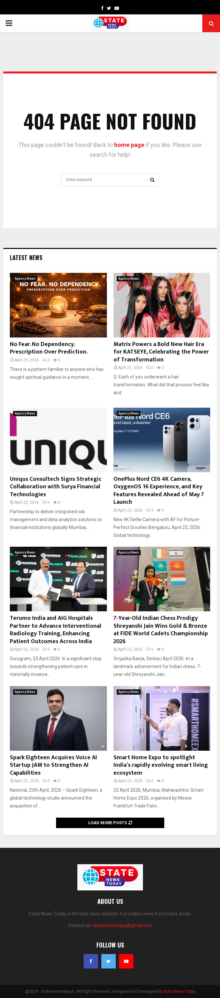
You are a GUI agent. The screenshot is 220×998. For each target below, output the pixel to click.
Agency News (25, 278)
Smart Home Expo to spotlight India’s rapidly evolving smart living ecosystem (160, 765)
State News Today (179, 991)
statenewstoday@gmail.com (122, 925)
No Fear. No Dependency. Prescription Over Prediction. (49, 348)
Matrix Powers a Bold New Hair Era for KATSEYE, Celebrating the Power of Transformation (161, 352)
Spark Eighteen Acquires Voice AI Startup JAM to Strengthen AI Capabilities (53, 765)
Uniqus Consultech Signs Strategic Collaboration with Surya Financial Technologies (56, 486)
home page (129, 144)
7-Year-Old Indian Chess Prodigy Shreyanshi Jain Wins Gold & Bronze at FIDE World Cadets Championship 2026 (160, 629)
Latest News (26, 257)
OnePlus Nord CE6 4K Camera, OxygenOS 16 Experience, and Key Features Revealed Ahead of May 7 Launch (158, 490)
